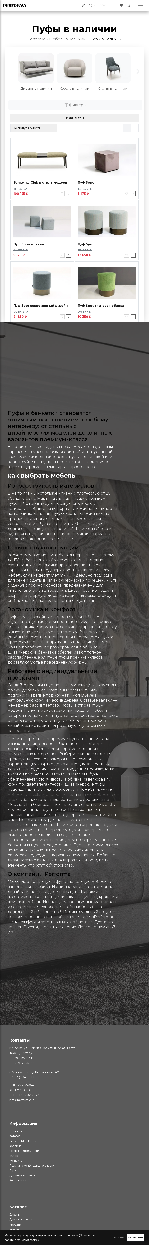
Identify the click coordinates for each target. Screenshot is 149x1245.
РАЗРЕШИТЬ (130, 1237)
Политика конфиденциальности (31, 1166)
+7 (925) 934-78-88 (22, 1077)
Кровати (15, 1225)
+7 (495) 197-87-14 (21, 1058)
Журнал (14, 1156)
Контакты (16, 1161)
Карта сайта (17, 1181)
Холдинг (15, 1146)
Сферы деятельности (24, 1151)
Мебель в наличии (67, 39)
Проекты (15, 1132)
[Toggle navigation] (140, 5)
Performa (36, 39)
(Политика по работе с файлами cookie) (39, 1239)
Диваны (14, 1215)
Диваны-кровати (20, 1220)
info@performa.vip (21, 1100)
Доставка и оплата (22, 1176)
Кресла (14, 1230)
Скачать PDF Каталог (24, 1141)
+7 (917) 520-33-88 (22, 1063)
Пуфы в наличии (105, 39)
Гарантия (15, 1171)
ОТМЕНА (103, 1237)
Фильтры (75, 105)
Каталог (14, 1136)
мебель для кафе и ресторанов (38, 795)
